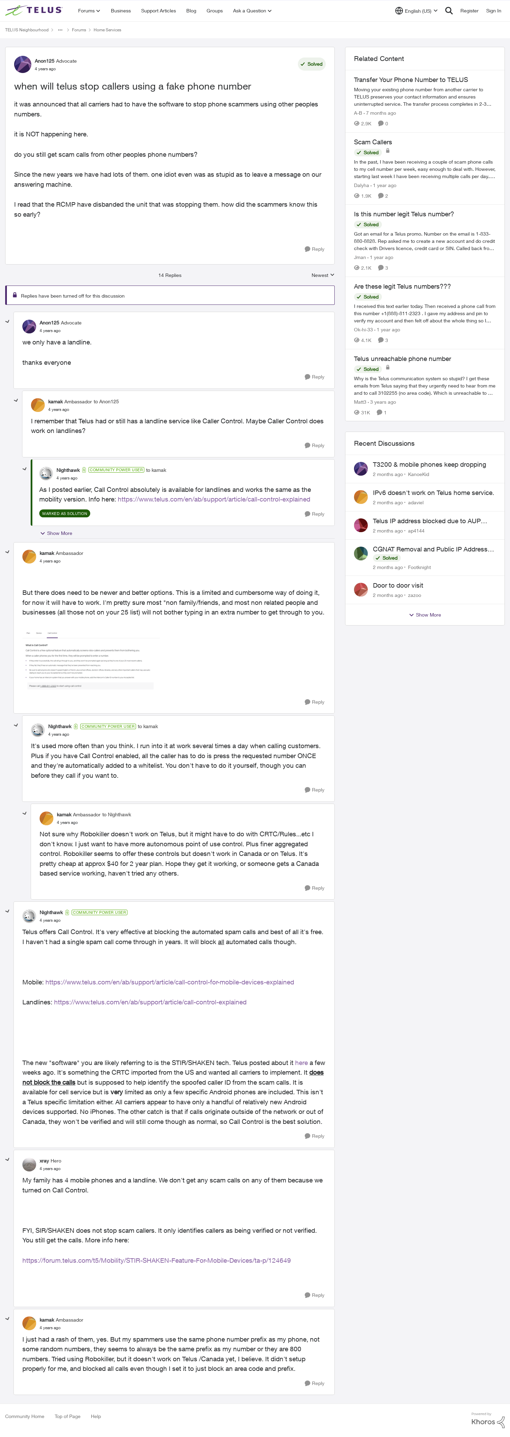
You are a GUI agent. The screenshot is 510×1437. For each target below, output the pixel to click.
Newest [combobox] (323, 275)
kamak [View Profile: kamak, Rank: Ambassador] (55, 401)
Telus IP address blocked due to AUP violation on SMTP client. (427, 521)
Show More (56, 533)
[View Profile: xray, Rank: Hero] (29, 1164)
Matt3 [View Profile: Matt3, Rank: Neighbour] (360, 401)
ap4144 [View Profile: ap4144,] (416, 531)
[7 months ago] (380, 112)
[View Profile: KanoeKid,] (361, 469)
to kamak (156, 470)
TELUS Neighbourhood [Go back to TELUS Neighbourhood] (27, 29)
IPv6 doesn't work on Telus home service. (433, 492)
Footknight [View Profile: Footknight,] (419, 567)
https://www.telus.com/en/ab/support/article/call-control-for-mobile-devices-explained (169, 982)
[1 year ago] (383, 184)
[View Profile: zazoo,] (361, 590)
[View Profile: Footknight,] (361, 553)
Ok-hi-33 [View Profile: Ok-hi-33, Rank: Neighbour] (363, 329)
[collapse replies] (7, 322)
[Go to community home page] (34, 10)
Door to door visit (398, 585)
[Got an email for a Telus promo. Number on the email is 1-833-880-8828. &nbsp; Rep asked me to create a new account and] (425, 241)
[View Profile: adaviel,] (361, 497)
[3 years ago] (382, 401)
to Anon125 (106, 401)
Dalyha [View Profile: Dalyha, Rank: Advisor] (361, 185)
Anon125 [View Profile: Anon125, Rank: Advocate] (44, 61)
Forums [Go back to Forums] (79, 29)
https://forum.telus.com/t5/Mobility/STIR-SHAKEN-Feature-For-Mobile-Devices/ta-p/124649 (156, 1260)
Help (96, 1416)
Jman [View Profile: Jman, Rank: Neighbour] (360, 257)
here (301, 1062)
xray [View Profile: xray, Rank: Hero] (44, 1161)
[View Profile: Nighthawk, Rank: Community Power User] (46, 473)
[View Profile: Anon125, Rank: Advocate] (22, 64)
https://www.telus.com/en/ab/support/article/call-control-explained (214, 499)
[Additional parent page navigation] (60, 30)
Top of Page (68, 1416)
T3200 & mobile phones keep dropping (429, 464)
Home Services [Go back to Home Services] (107, 29)
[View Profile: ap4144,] (361, 525)
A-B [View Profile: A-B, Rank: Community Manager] (358, 113)
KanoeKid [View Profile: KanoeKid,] (418, 474)
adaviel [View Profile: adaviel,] (416, 502)
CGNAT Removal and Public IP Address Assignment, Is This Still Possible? (430, 549)
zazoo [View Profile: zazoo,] (414, 595)
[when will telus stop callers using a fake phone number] (50, 331)
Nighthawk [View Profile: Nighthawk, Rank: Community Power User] (68, 470)
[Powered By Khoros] (488, 1420)
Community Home (24, 1416)
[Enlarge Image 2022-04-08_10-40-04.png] (91, 660)
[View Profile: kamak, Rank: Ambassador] (38, 405)
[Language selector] (416, 11)
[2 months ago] (388, 474)
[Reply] (314, 249)
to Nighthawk (116, 814)
